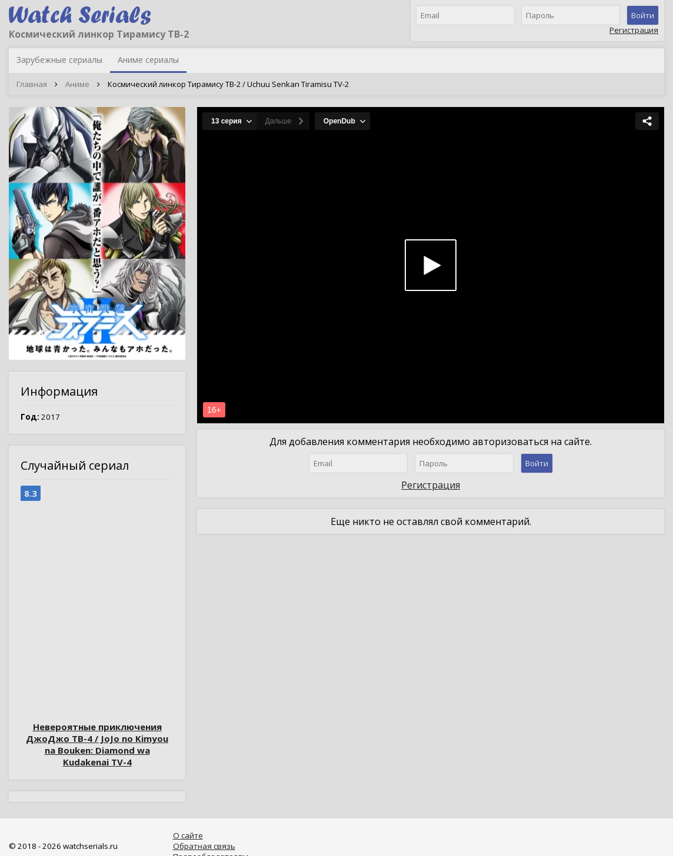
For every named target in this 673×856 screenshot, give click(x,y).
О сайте (188, 835)
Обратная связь (204, 846)
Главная (31, 84)
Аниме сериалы (148, 59)
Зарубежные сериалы (59, 59)
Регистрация (633, 30)
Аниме (77, 84)
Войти (642, 15)
